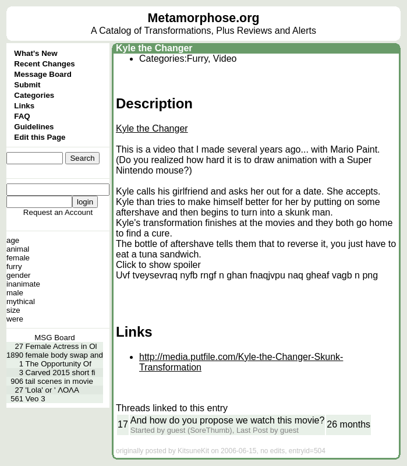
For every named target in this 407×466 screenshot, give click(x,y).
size (13, 310)
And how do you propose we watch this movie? (227, 420)
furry (14, 266)
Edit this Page (39, 137)
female (18, 257)
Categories (34, 95)
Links (24, 105)
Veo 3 (35, 398)
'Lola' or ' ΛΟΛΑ (52, 390)
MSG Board (54, 337)
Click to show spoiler (158, 265)
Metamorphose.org (204, 18)
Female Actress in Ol (61, 346)
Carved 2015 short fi (60, 372)
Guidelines (34, 126)
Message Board (43, 74)
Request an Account (58, 212)
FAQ (22, 116)
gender (18, 275)
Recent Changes (44, 63)
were (14, 319)
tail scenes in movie (59, 381)
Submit (27, 84)
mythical (20, 301)
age (12, 240)
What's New (35, 53)
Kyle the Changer (154, 48)
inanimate (23, 284)
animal (17, 249)
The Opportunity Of (58, 363)
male (14, 292)
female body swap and (64, 355)
